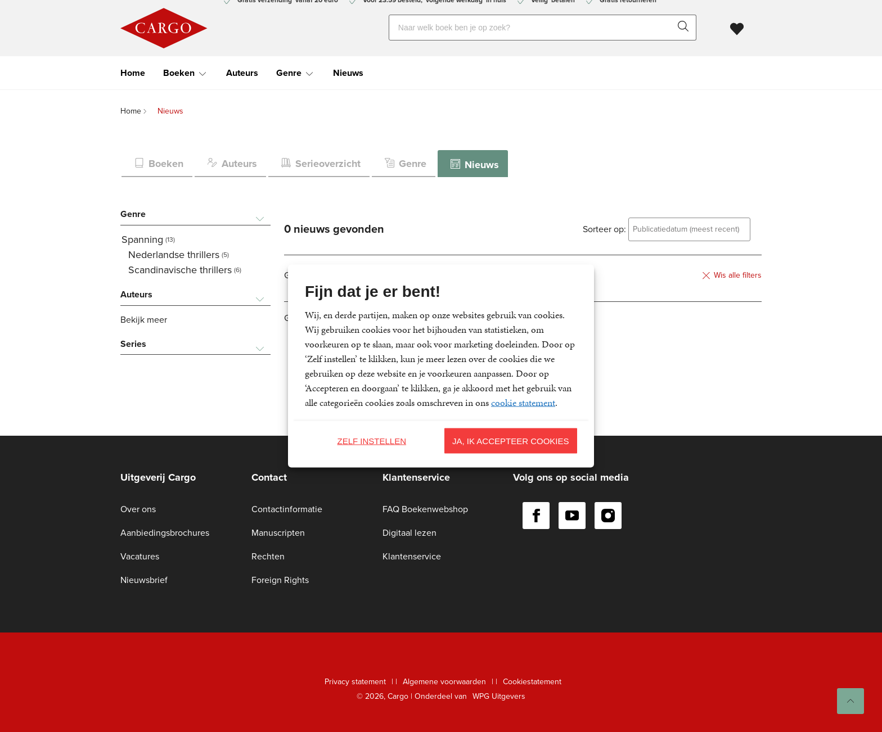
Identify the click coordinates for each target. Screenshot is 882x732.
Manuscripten (278, 532)
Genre (289, 72)
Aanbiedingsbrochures (164, 532)
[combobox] (689, 229)
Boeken (179, 72)
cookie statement (523, 402)
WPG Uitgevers (498, 696)
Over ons (138, 509)
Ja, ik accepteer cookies (510, 440)
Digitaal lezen (409, 532)
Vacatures (139, 556)
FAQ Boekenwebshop (425, 509)
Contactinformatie (286, 509)
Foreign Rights (280, 579)
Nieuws (348, 72)
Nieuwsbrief (144, 579)
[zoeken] (685, 27)
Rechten (268, 556)
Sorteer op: (604, 229)
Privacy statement (355, 682)
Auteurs (242, 72)
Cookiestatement (532, 682)
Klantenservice (411, 556)
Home (132, 72)
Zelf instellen (371, 440)
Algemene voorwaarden (444, 682)
